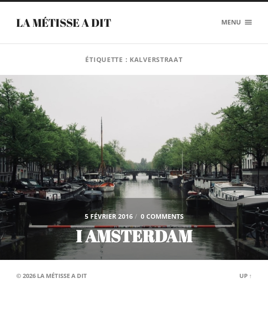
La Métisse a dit (63, 22)
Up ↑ (245, 275)
